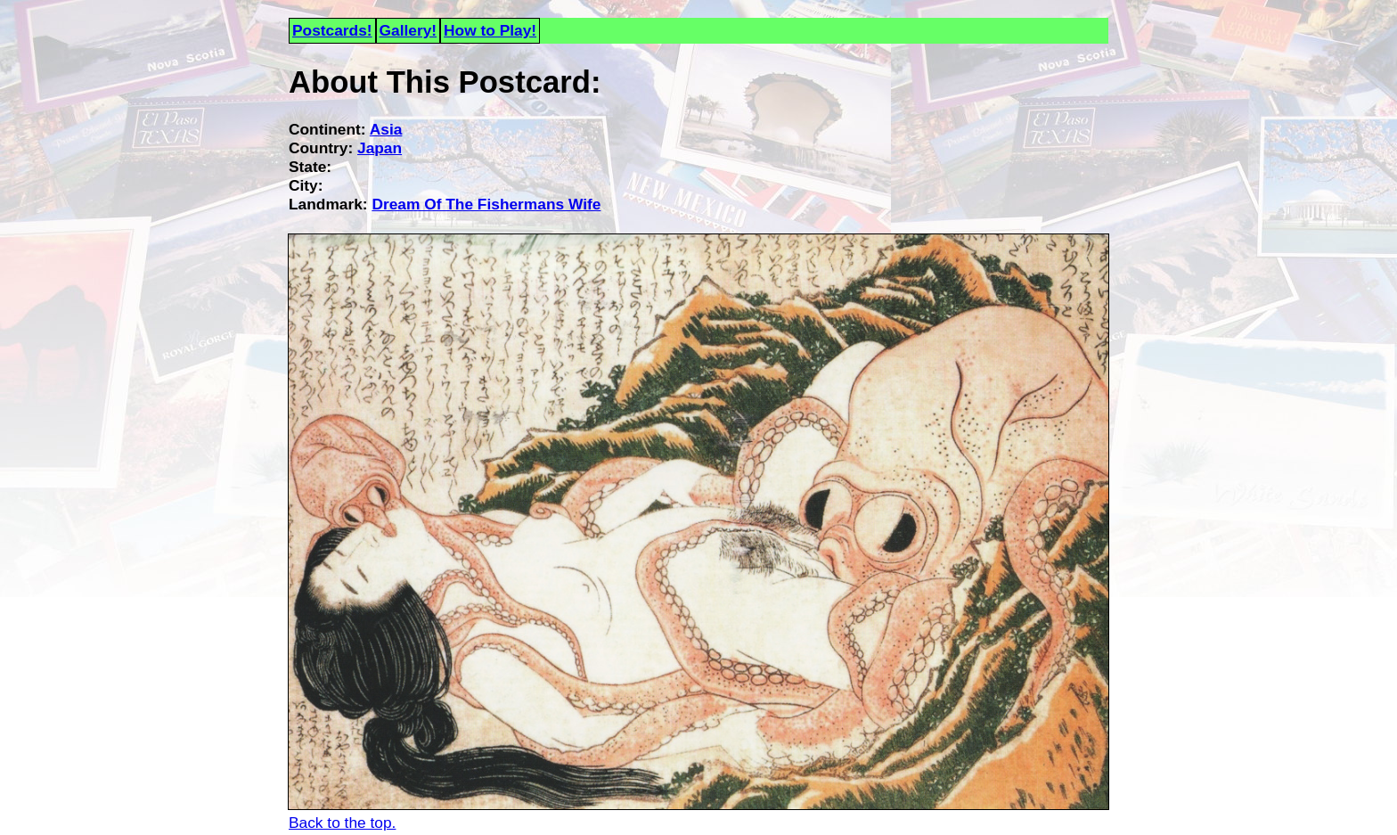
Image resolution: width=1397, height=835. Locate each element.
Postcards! (332, 30)
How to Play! (490, 30)
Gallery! (408, 30)
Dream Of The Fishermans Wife (486, 204)
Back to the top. (342, 822)
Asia (386, 129)
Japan (379, 148)
